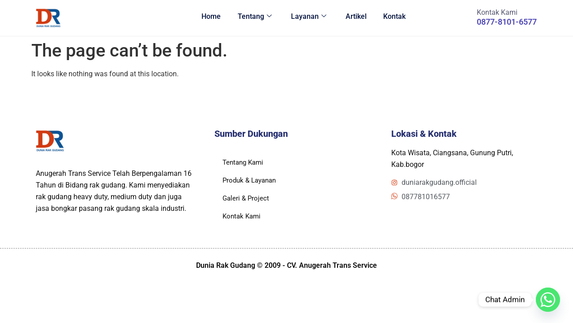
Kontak (392, 17)
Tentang (249, 17)
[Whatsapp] (548, 300)
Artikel (352, 17)
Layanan (304, 17)
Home (204, 17)
